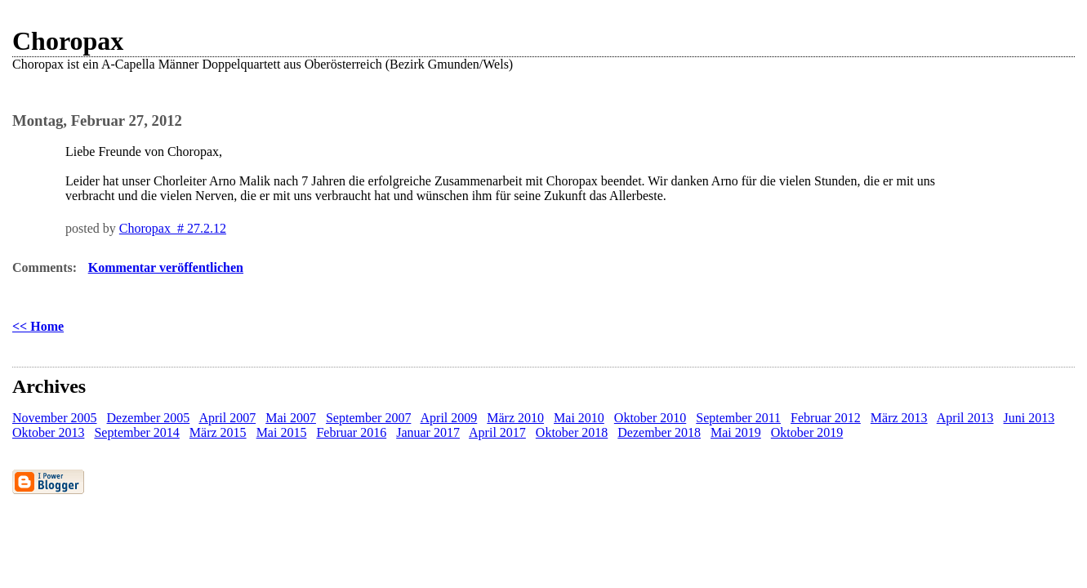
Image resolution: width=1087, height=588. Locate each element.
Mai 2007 (290, 418)
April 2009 (449, 418)
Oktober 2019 (807, 432)
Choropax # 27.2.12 (172, 228)
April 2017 (497, 432)
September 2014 (136, 432)
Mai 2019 (736, 432)
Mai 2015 (281, 432)
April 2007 (227, 418)
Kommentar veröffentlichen (165, 267)
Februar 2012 (826, 418)
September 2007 (368, 418)
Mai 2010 (579, 418)
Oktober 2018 (572, 432)
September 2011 (738, 418)
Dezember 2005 (148, 418)
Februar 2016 (351, 432)
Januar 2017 (428, 432)
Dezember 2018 (659, 432)
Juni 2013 (1029, 418)
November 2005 (54, 418)
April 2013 (965, 418)
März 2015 (218, 432)
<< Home (38, 326)
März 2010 (515, 418)
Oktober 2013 (48, 432)
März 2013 (899, 418)
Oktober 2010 (650, 418)
